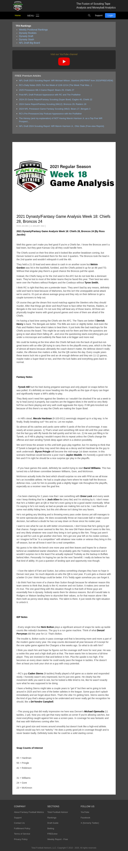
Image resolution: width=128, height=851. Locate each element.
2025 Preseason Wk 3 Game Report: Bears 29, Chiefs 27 (46, 90)
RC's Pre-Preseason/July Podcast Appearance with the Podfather (50, 113)
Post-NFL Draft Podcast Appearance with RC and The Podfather (50, 94)
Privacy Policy (21, 839)
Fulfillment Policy (22, 828)
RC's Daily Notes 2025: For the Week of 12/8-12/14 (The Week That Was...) (55, 85)
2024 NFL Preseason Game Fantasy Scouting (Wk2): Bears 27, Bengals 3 (54, 109)
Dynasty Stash (26, 39)
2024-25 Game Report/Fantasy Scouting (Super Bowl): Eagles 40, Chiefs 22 (55, 99)
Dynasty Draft (26, 36)
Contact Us (19, 823)
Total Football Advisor (57, 812)
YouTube (85, 812)
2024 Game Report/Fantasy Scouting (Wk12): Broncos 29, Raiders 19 (52, 104)
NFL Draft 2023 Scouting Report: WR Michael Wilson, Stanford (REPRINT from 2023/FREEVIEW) (66, 80)
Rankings (51, 817)
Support (99, 15)
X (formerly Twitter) (90, 823)
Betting (50, 828)
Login (110, 15)
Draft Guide (52, 823)
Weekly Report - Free (57, 839)
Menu (30, 15)
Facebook (85, 817)
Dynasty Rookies (27, 33)
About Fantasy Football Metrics (29, 812)
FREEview (52, 834)
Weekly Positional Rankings (33, 29)
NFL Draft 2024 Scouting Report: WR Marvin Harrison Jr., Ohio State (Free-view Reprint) (61, 126)
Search (89, 15)
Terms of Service (22, 834)
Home (18, 15)
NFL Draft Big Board (29, 42)
